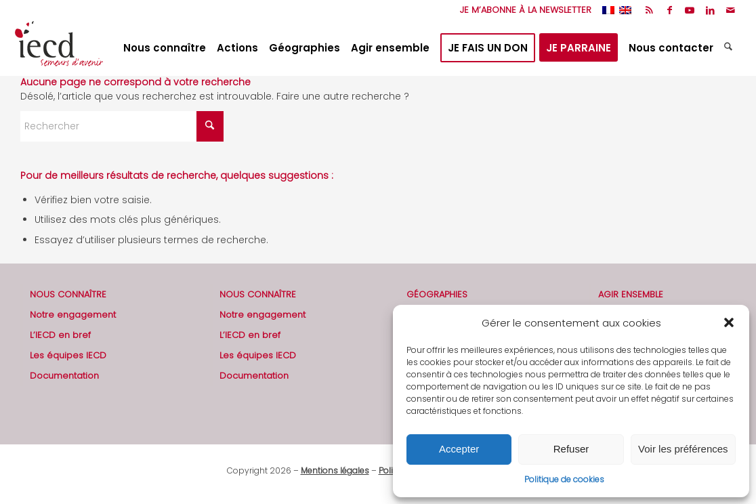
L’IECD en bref (60, 335)
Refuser (571, 449)
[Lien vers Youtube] (690, 10)
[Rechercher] (730, 48)
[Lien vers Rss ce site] (649, 10)
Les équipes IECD (68, 355)
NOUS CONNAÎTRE (68, 294)
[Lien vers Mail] (731, 10)
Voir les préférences (683, 449)
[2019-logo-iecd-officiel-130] (59, 48)
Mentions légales (335, 470)
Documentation (64, 375)
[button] (729, 322)
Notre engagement (73, 314)
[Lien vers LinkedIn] (710, 10)
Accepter (459, 449)
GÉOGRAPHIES (436, 294)
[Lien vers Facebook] (669, 10)
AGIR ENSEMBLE (630, 294)
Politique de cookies (564, 479)
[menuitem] (522, 10)
